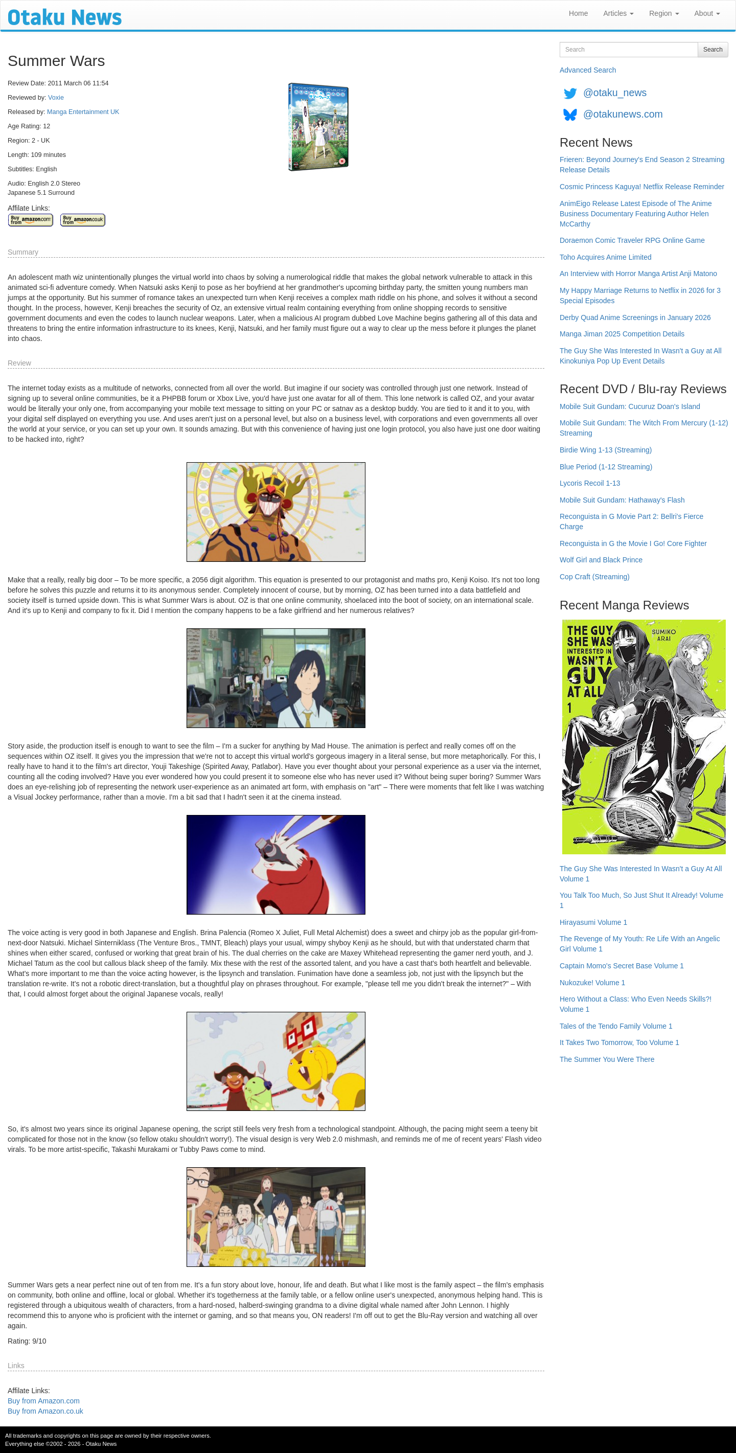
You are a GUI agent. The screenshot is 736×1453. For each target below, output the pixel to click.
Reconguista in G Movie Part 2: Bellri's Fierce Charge (631, 521)
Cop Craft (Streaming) (595, 577)
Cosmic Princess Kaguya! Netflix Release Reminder (642, 187)
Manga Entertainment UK (83, 112)
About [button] (707, 13)
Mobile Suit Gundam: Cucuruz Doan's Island (630, 406)
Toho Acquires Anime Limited (606, 257)
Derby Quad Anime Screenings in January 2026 (635, 317)
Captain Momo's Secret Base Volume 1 (622, 966)
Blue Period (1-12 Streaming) (606, 467)
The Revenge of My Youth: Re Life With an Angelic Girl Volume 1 (640, 944)
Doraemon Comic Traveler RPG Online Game (632, 240)
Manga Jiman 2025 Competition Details (622, 334)
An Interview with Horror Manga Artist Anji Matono (638, 273)
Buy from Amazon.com (44, 1401)
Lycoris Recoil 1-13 (590, 483)
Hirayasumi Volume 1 (593, 922)
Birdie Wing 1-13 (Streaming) (606, 450)
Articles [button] (618, 13)
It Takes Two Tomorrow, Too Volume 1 (619, 1042)
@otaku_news (615, 92)
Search (713, 49)
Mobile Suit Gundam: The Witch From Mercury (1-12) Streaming (644, 428)
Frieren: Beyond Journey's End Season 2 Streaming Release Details (642, 164)
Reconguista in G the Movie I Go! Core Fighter (633, 543)
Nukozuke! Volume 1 (592, 983)
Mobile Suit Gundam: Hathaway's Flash (622, 500)
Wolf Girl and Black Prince (601, 560)
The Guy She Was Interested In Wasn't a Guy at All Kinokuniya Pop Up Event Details (641, 356)
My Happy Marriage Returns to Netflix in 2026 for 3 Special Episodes (640, 295)
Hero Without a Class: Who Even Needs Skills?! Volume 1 (635, 1004)
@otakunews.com (623, 114)
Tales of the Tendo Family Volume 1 (616, 1026)
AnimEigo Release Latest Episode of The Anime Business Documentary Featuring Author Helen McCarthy (636, 213)
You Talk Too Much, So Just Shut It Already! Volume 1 (641, 900)
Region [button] (664, 13)
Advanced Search (588, 70)
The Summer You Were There (607, 1059)
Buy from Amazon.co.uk (45, 1411)
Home (578, 13)
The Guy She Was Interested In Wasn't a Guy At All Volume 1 (641, 874)
